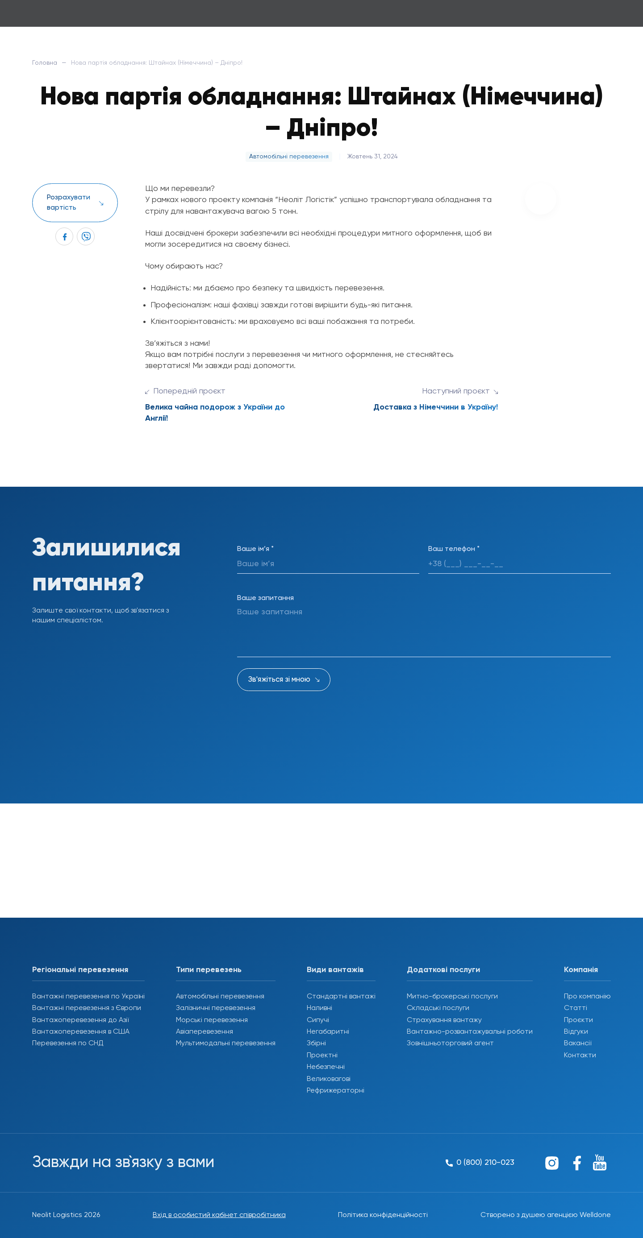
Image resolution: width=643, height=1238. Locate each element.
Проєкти (578, 1020)
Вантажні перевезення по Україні (88, 996)
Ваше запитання (265, 598)
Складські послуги (438, 1008)
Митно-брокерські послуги (452, 996)
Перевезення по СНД (68, 1043)
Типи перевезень (209, 970)
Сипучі (318, 1020)
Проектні (322, 1055)
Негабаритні (328, 1031)
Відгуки (576, 1031)
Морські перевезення (212, 1020)
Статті (575, 1008)
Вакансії (577, 1043)
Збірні (316, 1043)
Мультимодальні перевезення (226, 1043)
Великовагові (329, 1079)
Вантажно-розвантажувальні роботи (470, 1031)
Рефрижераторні (335, 1090)
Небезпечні (326, 1067)
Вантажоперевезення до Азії (80, 1020)
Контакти (580, 1055)
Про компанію (587, 996)
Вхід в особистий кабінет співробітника (219, 1215)
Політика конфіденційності (383, 1215)
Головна (44, 63)
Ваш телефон (454, 549)
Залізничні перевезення (215, 1008)
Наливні (319, 1008)
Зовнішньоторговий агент (450, 1043)
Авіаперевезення (204, 1031)
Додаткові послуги (443, 970)
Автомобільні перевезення (220, 996)
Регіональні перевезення (80, 970)
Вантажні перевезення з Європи (86, 1008)
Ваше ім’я (255, 549)
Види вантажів (335, 970)
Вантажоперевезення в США (80, 1031)
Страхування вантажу (444, 1020)
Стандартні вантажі (341, 996)
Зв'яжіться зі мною (279, 679)
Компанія (581, 970)
